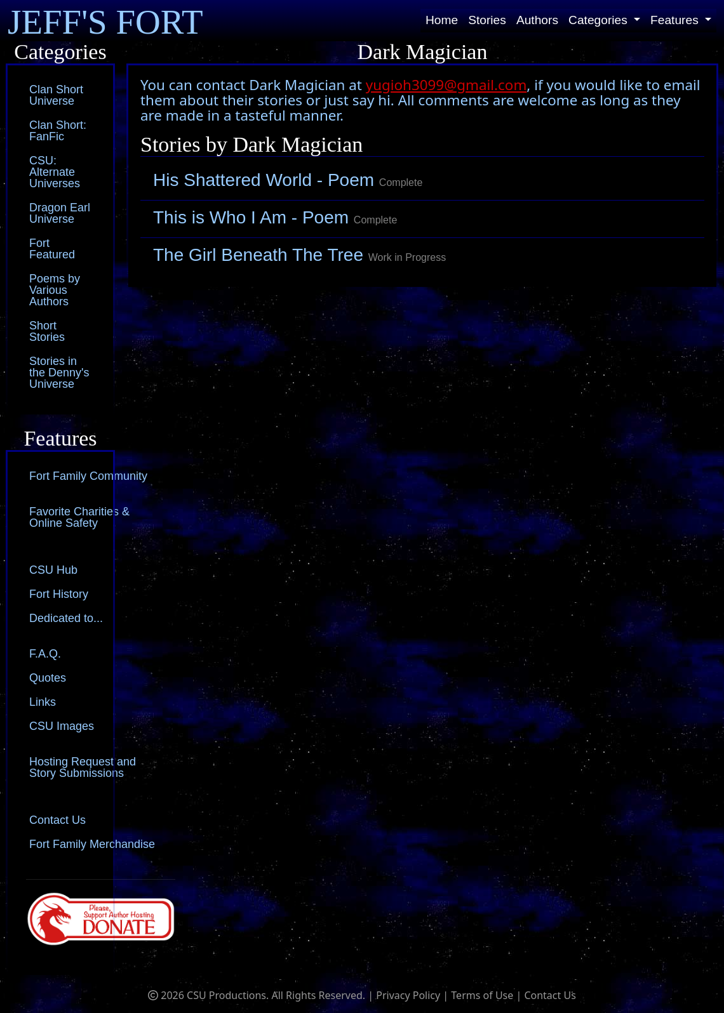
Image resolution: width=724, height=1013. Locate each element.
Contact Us (57, 820)
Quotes (47, 678)
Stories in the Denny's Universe (59, 372)
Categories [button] (599, 20)
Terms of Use (482, 995)
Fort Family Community (88, 476)
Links (42, 702)
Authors (537, 20)
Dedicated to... (66, 618)
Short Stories (47, 331)
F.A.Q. (45, 653)
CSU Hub (53, 570)
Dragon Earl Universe (59, 213)
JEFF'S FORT (105, 22)
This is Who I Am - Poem (275, 217)
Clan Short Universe (56, 95)
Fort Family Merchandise (92, 844)
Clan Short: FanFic (57, 131)
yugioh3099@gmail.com (446, 85)
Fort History (58, 594)
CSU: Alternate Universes (54, 172)
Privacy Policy (408, 995)
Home (442, 20)
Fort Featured (52, 249)
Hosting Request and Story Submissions (82, 767)
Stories (487, 20)
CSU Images (61, 726)
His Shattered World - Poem (287, 180)
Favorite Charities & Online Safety (79, 517)
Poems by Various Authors (54, 290)
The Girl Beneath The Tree (299, 255)
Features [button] (676, 20)
